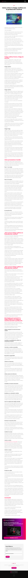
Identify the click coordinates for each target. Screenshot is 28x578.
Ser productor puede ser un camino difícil (10, 441)
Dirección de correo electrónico (10, 553)
